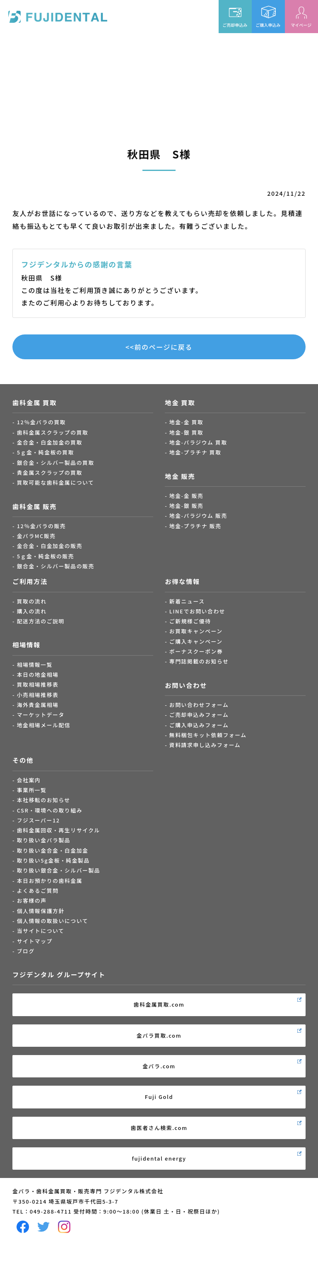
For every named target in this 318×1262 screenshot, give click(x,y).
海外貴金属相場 (38, 705)
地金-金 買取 (186, 422)
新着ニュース (187, 601)
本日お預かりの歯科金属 (49, 881)
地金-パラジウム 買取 (198, 442)
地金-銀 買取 (186, 432)
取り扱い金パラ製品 (44, 840)
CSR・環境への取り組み (49, 810)
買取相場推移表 (38, 684)
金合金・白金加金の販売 (49, 546)
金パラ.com (159, 1066)
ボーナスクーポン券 (196, 651)
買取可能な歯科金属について (55, 482)
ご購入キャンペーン (196, 641)
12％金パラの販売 (41, 526)
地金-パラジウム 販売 (198, 515)
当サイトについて (41, 931)
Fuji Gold (159, 1097)
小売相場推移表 (38, 695)
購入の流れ (32, 611)
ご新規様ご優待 (190, 621)
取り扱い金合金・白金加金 (53, 850)
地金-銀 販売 (186, 506)
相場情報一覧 (35, 664)
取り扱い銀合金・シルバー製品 (59, 870)
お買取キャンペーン (196, 631)
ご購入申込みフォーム (199, 725)
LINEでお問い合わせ (197, 611)
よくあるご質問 (38, 890)
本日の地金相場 (38, 674)
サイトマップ (35, 941)
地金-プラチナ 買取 (195, 452)
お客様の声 (32, 900)
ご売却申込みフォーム (199, 715)
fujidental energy (159, 1158)
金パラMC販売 (36, 536)
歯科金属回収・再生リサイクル (58, 830)
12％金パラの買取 (41, 422)
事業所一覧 (32, 790)
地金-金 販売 (186, 496)
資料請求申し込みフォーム (205, 745)
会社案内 (29, 780)
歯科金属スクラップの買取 (53, 432)
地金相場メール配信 (44, 725)
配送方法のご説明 (41, 621)
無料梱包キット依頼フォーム (208, 735)
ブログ (26, 951)
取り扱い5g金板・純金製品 (53, 860)
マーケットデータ (41, 715)
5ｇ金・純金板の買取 (45, 452)
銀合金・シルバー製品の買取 (55, 462)
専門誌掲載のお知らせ (199, 661)
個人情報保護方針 (41, 911)
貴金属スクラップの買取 (49, 472)
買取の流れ (32, 601)
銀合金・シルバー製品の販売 (55, 566)
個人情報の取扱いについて (52, 921)
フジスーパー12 (38, 820)
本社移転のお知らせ (43, 800)
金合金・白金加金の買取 (49, 442)
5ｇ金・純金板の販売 (45, 556)
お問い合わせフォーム (199, 705)
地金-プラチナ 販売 (195, 526)
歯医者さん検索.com (158, 1128)
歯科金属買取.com (159, 1004)
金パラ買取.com (159, 1035)
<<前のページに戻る (159, 347)
